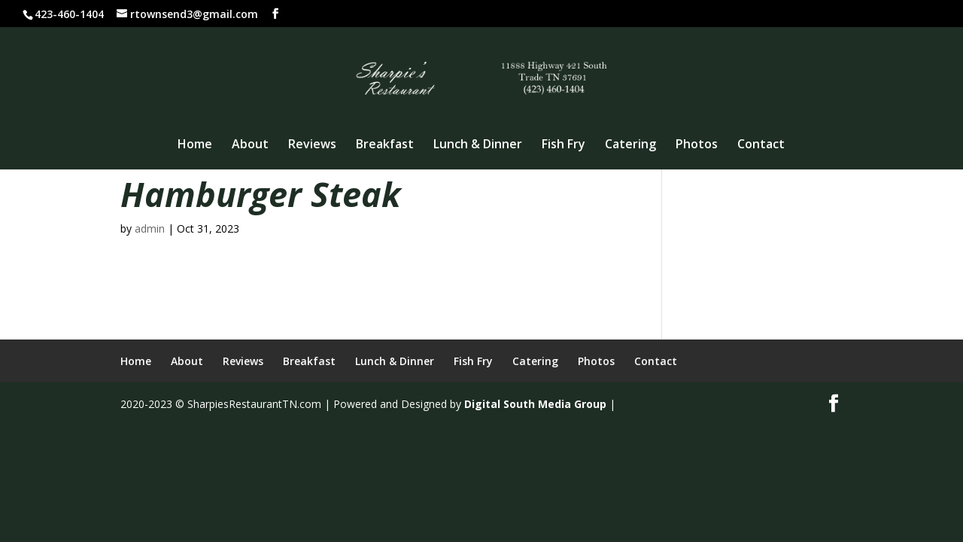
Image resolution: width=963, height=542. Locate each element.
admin (150, 228)
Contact (761, 145)
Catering (630, 145)
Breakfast (385, 145)
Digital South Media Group (535, 404)
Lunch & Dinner (477, 145)
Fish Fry (563, 145)
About (250, 145)
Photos (697, 145)
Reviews (312, 145)
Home (195, 145)
